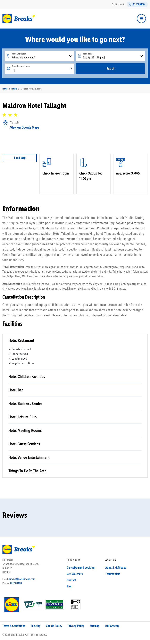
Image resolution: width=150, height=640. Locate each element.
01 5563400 (139, 4)
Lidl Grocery (112, 626)
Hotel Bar (15, 390)
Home (4, 88)
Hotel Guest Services (24, 443)
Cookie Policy (54, 626)
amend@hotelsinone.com (22, 579)
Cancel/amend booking (81, 567)
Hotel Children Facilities (26, 376)
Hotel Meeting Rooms (25, 430)
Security (35, 626)
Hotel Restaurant (21, 340)
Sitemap (94, 626)
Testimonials (112, 574)
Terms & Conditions (13, 626)
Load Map (20, 158)
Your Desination (19, 53)
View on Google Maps (24, 127)
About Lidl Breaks (115, 567)
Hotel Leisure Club (22, 416)
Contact (71, 580)
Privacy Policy (76, 626)
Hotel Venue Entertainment (28, 457)
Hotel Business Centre (25, 403)
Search (110, 68)
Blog (69, 586)
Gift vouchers (75, 574)
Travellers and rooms (21, 66)
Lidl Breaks (17, 634)
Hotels (14, 88)
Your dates (87, 53)
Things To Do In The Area (27, 470)
